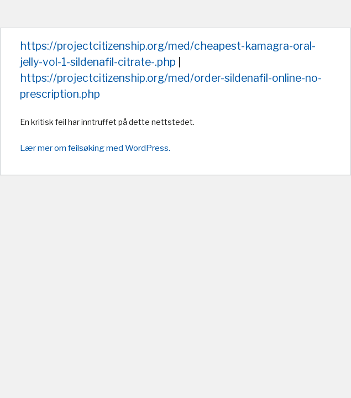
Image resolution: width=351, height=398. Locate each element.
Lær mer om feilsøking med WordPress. (95, 148)
